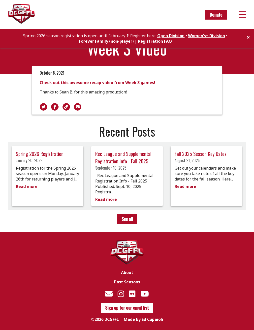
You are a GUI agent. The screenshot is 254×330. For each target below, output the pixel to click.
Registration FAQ (155, 41)
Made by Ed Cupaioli (143, 319)
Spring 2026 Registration (40, 153)
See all (127, 219)
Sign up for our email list (127, 307)
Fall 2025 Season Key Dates (200, 153)
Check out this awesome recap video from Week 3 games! (97, 82)
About (127, 272)
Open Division (171, 35)
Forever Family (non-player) (106, 41)
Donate (216, 14)
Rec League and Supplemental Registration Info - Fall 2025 (123, 157)
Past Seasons (127, 282)
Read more (26, 186)
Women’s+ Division (206, 35)
